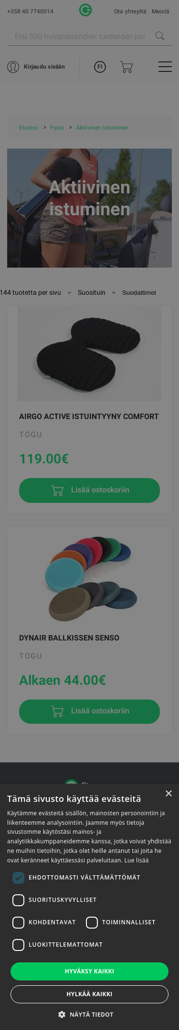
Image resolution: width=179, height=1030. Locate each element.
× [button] (168, 794)
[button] (89, 1014)
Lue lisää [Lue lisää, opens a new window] (136, 860)
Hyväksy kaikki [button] (90, 971)
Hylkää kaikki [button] (89, 994)
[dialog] (89, 515)
